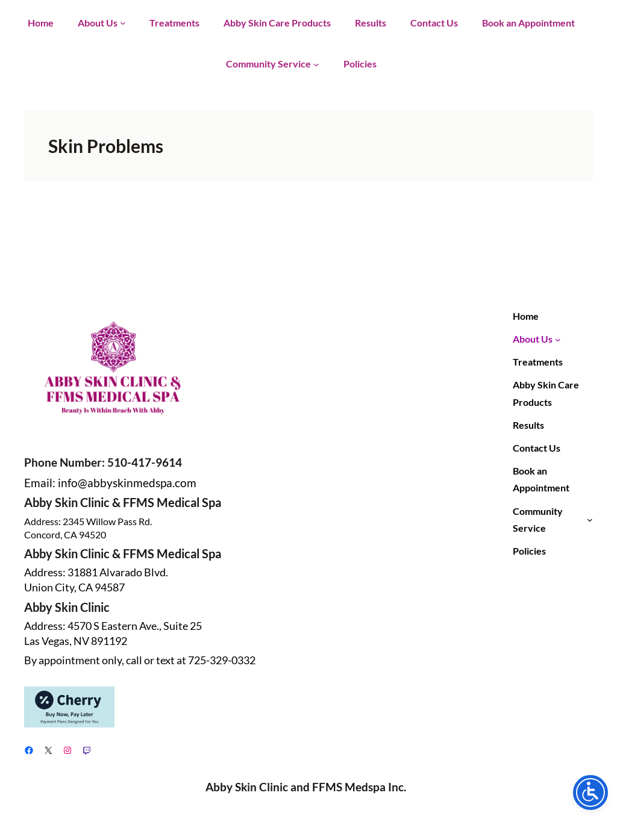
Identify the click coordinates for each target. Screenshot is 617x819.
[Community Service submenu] (316, 64)
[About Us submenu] (123, 23)
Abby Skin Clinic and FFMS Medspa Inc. (305, 787)
